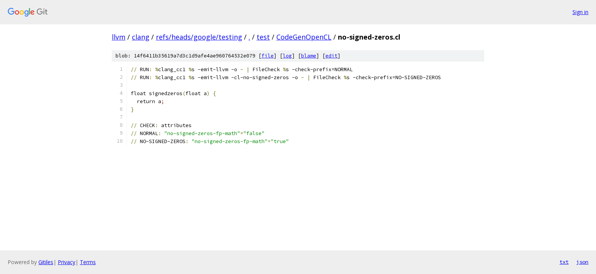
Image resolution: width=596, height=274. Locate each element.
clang (140, 36)
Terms (88, 262)
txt (564, 261)
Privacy (66, 262)
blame (308, 56)
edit (331, 56)
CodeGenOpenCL (303, 36)
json (582, 261)
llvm (118, 36)
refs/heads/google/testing (199, 36)
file (268, 56)
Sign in (580, 12)
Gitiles (45, 262)
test (263, 36)
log (287, 56)
